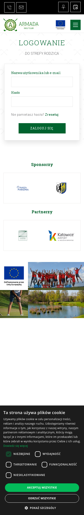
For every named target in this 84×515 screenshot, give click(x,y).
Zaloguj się (41, 128)
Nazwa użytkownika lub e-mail (36, 73)
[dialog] (42, 460)
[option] (23, 188)
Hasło (16, 92)
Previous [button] (9, 164)
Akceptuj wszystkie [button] (42, 487)
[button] (42, 508)
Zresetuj (52, 114)
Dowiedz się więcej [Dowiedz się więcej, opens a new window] (15, 446)
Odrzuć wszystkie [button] (42, 498)
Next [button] (75, 164)
